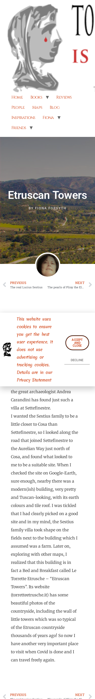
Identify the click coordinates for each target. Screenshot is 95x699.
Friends (18, 128)
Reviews (63, 97)
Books (36, 97)
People (18, 107)
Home (17, 97)
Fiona (48, 117)
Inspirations (23, 117)
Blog (55, 107)
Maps (37, 107)
